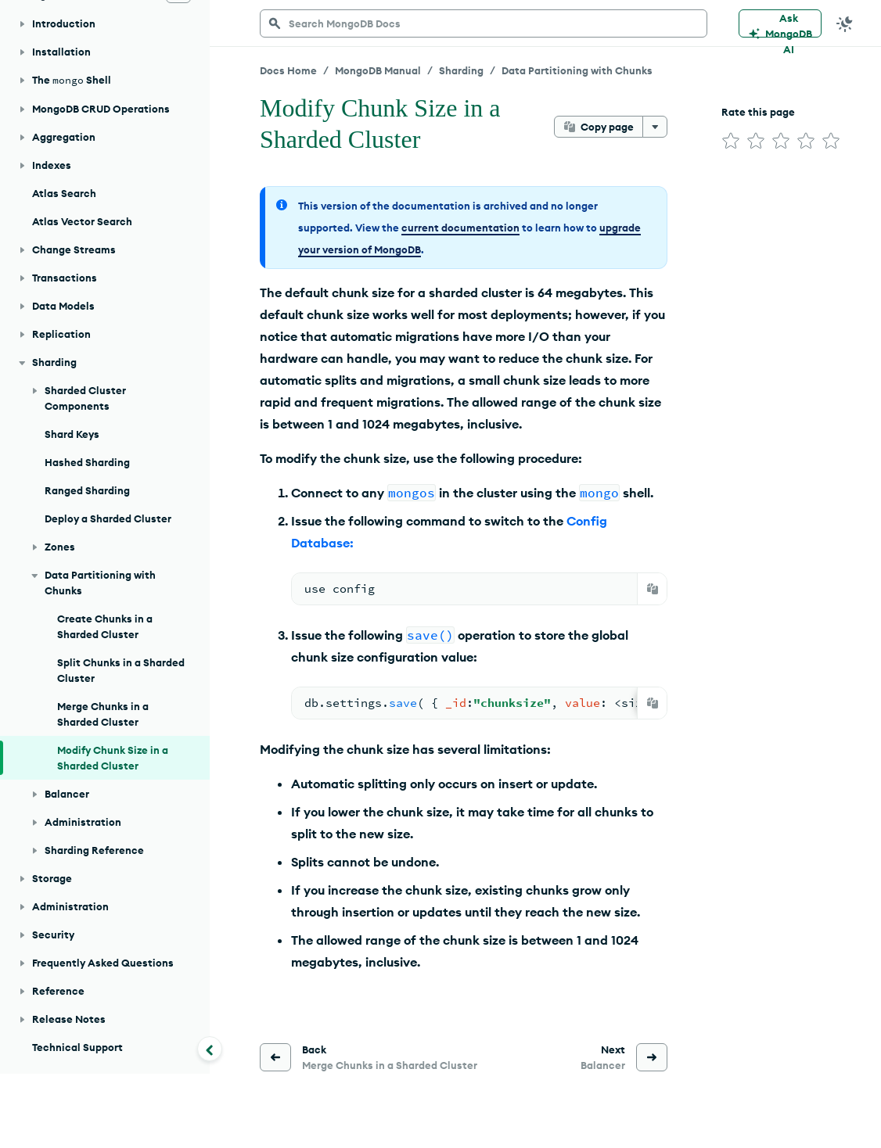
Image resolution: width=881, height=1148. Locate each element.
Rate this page (758, 112)
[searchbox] (483, 23)
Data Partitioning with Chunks (577, 70)
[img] (730, 140)
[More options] (654, 127)
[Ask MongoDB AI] (780, 23)
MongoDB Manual (378, 70)
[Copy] (652, 589)
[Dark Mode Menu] (845, 23)
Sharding (461, 70)
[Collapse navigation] (209, 1048)
